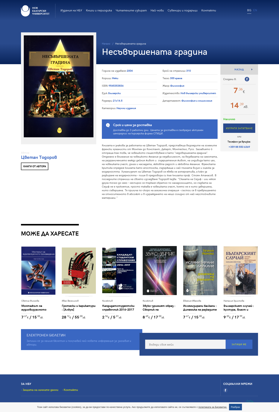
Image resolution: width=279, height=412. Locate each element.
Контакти (208, 10)
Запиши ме (239, 344)
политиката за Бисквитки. (212, 407)
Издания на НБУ (71, 10)
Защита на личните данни (40, 390)
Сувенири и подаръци (183, 10)
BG (249, 10)
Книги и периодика (99, 10)
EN (255, 10)
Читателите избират (131, 10)
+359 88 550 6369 (239, 147)
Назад (239, 69)
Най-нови (157, 10)
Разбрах (235, 407)
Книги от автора (34, 166)
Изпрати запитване (239, 128)
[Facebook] (225, 390)
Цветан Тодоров (39, 157)
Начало (106, 43)
